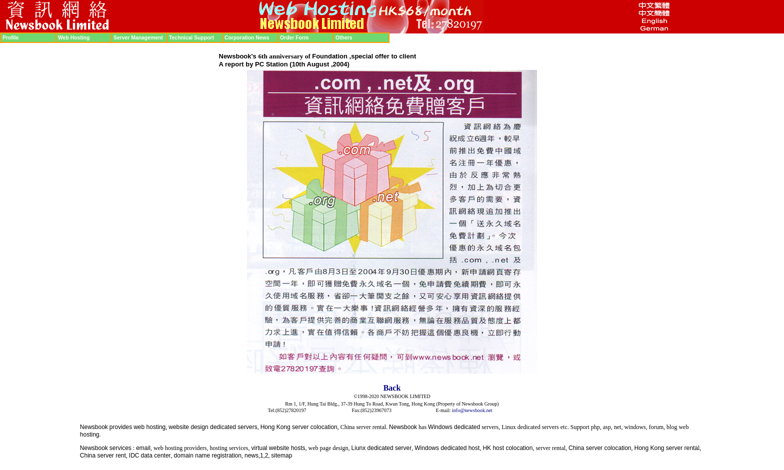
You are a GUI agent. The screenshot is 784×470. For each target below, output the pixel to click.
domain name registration (208, 455)
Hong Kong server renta (666, 448)
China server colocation (599, 448)
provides (121, 427)
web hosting (150, 427)
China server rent (103, 455)
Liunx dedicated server (382, 448)
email (143, 448)
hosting (90, 434)
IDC (134, 455)
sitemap (281, 455)
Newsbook (94, 427)
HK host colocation (507, 448)
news (251, 455)
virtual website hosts (279, 448)
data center (156, 455)
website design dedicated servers (212, 427)
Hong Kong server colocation (299, 427)
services (121, 448)
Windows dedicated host (447, 448)
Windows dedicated (454, 427)
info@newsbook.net (472, 410)
